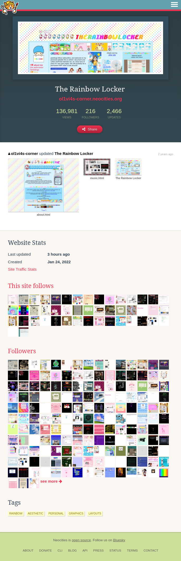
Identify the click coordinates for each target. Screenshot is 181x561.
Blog (72, 550)
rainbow (15, 513)
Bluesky (119, 540)
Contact (151, 550)
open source (81, 540)
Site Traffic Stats (22, 269)
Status (115, 550)
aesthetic (35, 513)
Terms (132, 550)
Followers (22, 351)
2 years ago (165, 154)
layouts (95, 513)
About (28, 550)
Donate (45, 550)
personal (55, 513)
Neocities (60, 540)
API (84, 550)
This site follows (30, 285)
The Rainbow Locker (74, 153)
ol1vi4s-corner (23, 153)
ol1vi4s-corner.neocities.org (90, 99)
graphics (76, 513)
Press (98, 550)
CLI (59, 550)
